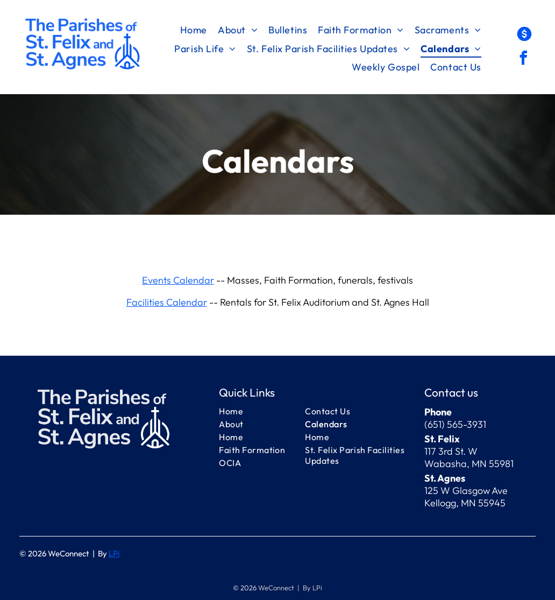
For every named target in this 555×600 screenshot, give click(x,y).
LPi (114, 553)
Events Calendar (178, 280)
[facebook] (523, 59)
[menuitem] (193, 30)
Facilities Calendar (166, 302)
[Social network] (524, 35)
